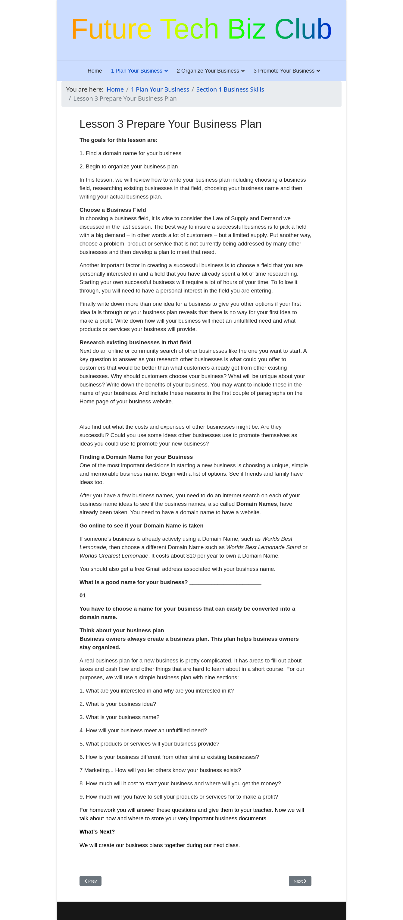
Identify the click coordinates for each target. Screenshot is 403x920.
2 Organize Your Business (208, 71)
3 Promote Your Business (284, 71)
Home (95, 71)
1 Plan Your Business (136, 71)
